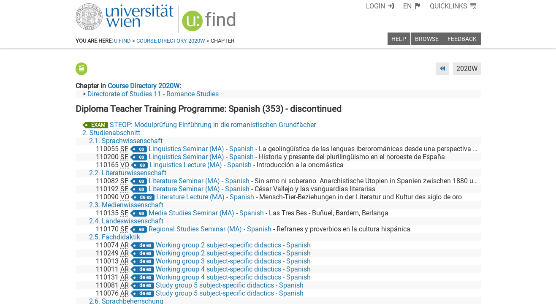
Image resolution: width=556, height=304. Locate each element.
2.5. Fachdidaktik (114, 237)
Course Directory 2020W (170, 41)
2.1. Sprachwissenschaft (126, 141)
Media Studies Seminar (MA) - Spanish (206, 213)
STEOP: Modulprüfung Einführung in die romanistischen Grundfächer (213, 125)
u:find (122, 41)
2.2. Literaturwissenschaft (127, 173)
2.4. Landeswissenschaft (126, 221)
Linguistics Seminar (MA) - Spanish (201, 149)
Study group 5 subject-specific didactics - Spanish (230, 285)
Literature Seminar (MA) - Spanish (199, 181)
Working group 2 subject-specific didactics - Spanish (233, 245)
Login (375, 6)
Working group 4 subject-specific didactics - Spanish (233, 269)
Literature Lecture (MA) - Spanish (205, 197)
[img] (210, 24)
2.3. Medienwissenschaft (126, 205)
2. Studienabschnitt (111, 133)
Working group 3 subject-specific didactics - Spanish (233, 261)
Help (398, 39)
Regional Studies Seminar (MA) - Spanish (210, 229)
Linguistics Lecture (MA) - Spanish (200, 165)
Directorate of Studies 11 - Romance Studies (153, 94)
